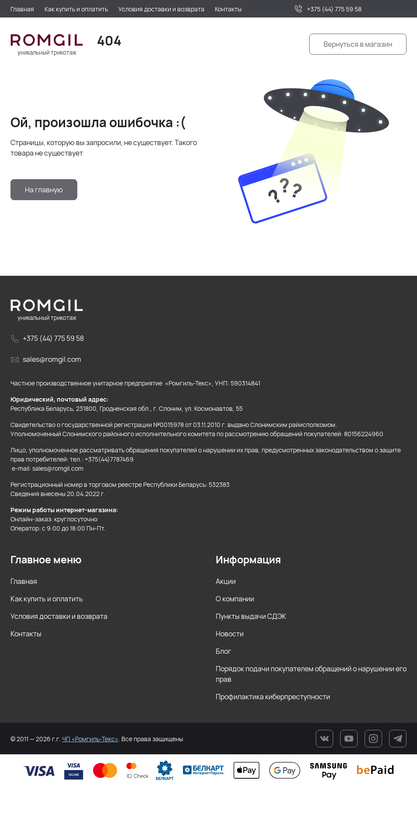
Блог (223, 651)
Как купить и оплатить (46, 599)
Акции (226, 581)
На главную (44, 189)
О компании (235, 599)
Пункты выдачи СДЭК (251, 616)
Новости (230, 634)
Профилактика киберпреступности (273, 696)
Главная (23, 581)
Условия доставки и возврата (58, 616)
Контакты (25, 634)
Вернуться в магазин (358, 44)
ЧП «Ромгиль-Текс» (90, 739)
